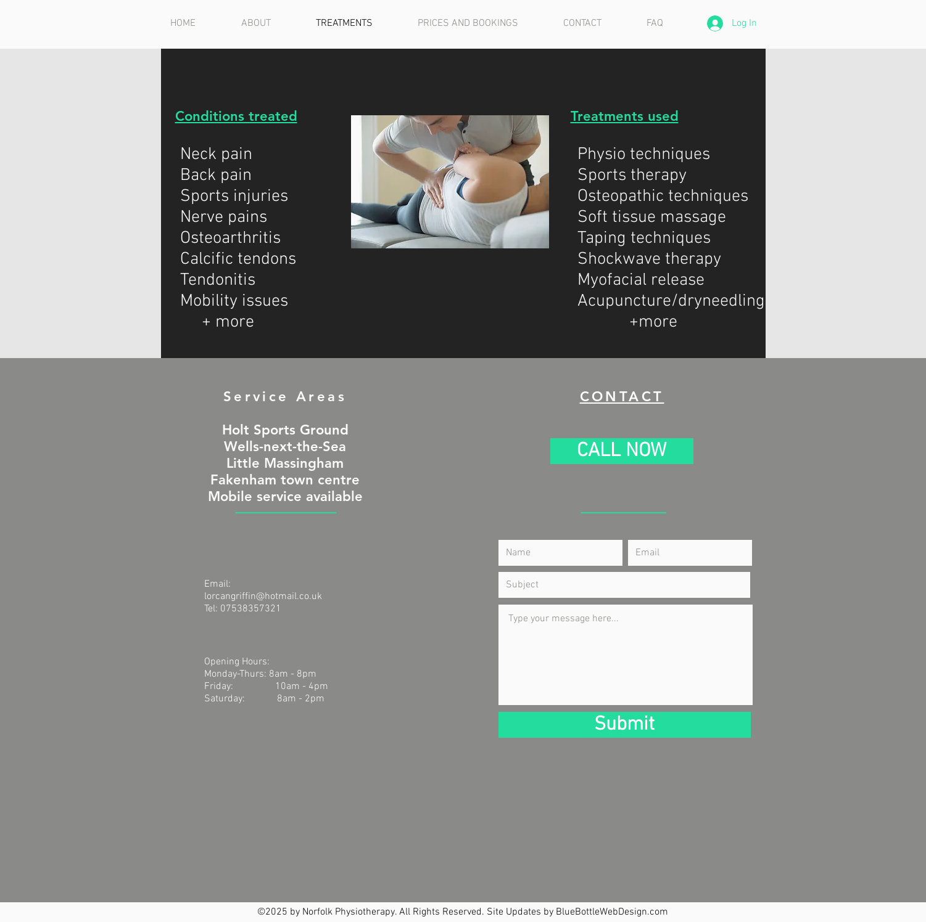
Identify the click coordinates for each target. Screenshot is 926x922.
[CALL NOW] (621, 451)
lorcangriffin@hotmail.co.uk (263, 596)
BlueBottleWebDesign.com (612, 912)
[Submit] (624, 725)
